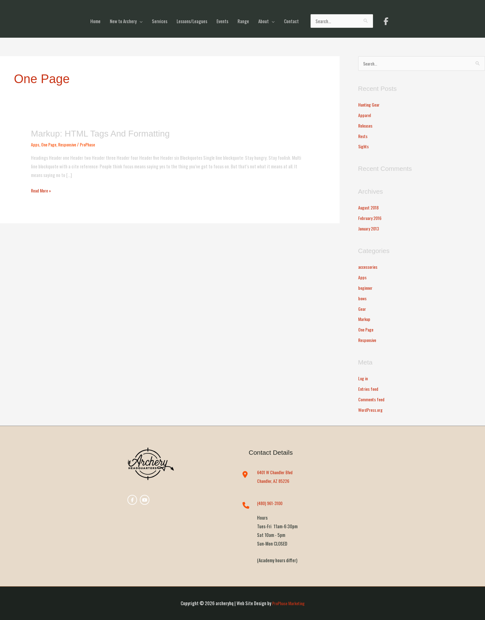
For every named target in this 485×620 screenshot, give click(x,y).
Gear (362, 308)
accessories (369, 267)
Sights (364, 146)
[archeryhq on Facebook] (386, 21)
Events (222, 21)
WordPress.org (371, 409)
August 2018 (369, 207)
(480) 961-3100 (271, 503)
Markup (364, 319)
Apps (35, 144)
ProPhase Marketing (288, 603)
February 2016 (371, 218)
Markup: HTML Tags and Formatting (105, 133)
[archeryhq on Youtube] (144, 500)
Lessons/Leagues (192, 21)
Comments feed (372, 399)
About (263, 21)
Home (95, 21)
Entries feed (369, 389)
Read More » (42, 190)
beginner (366, 288)
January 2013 (370, 228)
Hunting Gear (370, 104)
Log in (363, 378)
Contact (291, 21)
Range (243, 21)
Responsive (70, 144)
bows (362, 298)
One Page (49, 144)
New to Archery (123, 21)
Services (159, 21)
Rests (363, 136)
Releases (366, 125)
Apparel (364, 115)
